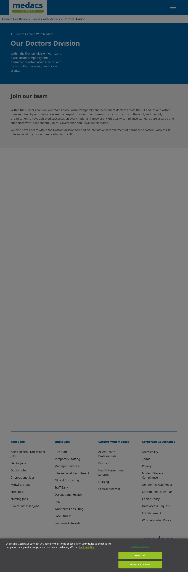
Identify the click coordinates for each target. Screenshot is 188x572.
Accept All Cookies (140, 564)
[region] (94, 555)
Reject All (140, 555)
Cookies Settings (140, 546)
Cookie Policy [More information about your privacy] (86, 547)
